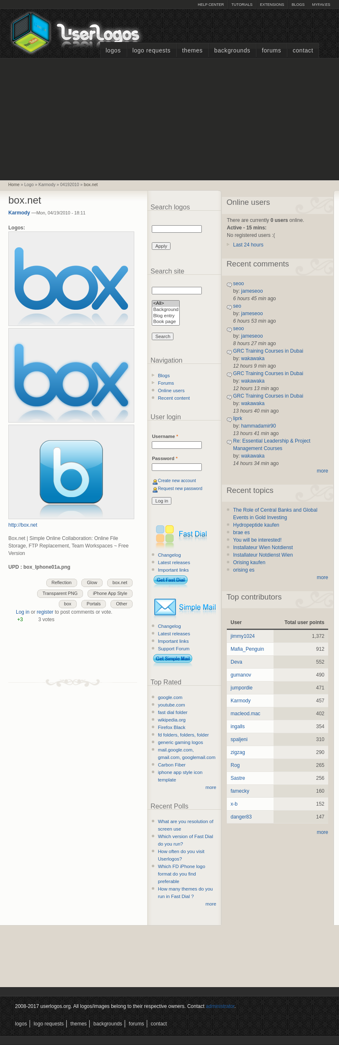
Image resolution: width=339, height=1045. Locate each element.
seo (237, 306)
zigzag (238, 752)
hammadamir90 (258, 426)
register (45, 612)
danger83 (241, 817)
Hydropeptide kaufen (256, 525)
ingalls (238, 726)
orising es (243, 570)
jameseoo (252, 291)
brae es (241, 532)
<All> (165, 304)
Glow (92, 582)
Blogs (297, 4)
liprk (237, 418)
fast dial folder (173, 712)
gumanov (241, 675)
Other (121, 603)
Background (165, 310)
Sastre (238, 778)
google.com (170, 697)
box (67, 603)
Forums (271, 50)
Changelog (169, 554)
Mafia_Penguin (247, 649)
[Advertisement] (169, 118)
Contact (303, 50)
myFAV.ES (321, 4)
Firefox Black (172, 727)
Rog (235, 765)
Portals (94, 603)
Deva (236, 662)
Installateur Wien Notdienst (263, 547)
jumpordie (242, 688)
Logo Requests (151, 50)
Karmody (19, 213)
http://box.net (22, 525)
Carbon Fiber (172, 764)
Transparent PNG (60, 593)
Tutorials (241, 4)
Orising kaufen (249, 562)
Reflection (62, 582)
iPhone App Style (110, 593)
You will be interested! (257, 540)
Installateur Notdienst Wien (263, 555)
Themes (192, 50)
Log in (23, 612)
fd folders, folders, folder (183, 734)
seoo (238, 283)
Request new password (180, 488)
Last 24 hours (248, 245)
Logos (113, 50)
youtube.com (171, 704)
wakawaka (252, 358)
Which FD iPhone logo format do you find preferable (181, 874)
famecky (240, 791)
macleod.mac (245, 714)
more (211, 787)
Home (14, 184)
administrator (220, 1006)
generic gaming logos (180, 742)
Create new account (177, 480)
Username (165, 436)
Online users (171, 390)
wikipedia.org (172, 719)
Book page (165, 322)
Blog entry (165, 316)
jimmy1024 (243, 636)
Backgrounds (232, 50)
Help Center (211, 4)
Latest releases (174, 562)
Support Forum (174, 648)
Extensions (272, 4)
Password (164, 458)
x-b (234, 804)
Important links (173, 569)
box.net (91, 184)
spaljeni (239, 739)
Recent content (174, 398)
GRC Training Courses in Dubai (268, 351)
